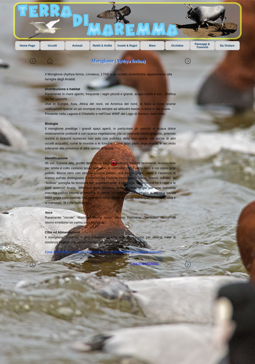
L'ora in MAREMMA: (144, 263)
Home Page (27, 45)
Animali (77, 45)
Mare (152, 45)
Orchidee (177, 45)
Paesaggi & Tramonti (202, 46)
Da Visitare (227, 45)
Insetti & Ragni (127, 45)
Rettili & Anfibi (102, 45)
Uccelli (52, 45)
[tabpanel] (110, 163)
